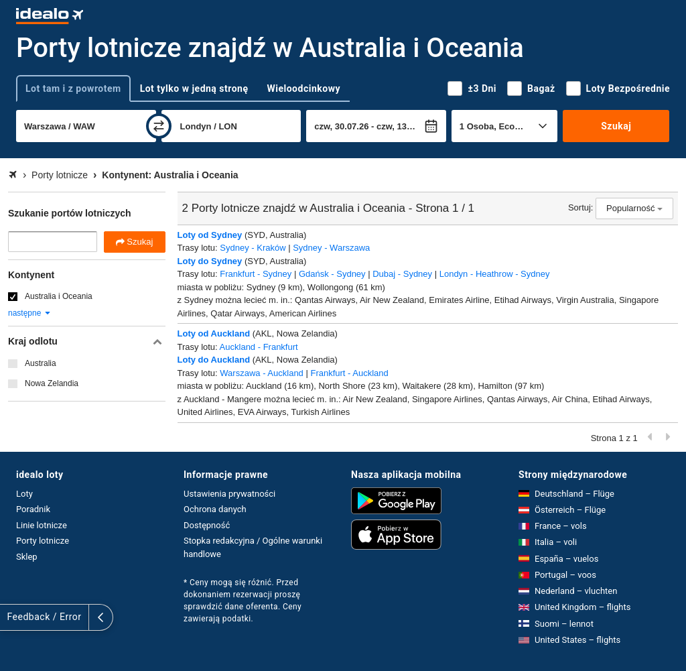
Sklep (27, 557)
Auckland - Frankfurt (259, 347)
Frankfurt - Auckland (349, 373)
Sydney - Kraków (252, 248)
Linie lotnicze (41, 525)
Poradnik (33, 509)
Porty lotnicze (42, 541)
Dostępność (207, 525)
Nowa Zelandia (51, 383)
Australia (40, 363)
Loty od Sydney (210, 235)
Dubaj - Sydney (402, 274)
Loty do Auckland (214, 360)
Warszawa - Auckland (261, 373)
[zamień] (159, 126)
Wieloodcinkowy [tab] (303, 88)
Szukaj (616, 126)
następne (30, 313)
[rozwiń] (12, 617)
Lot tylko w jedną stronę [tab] (194, 88)
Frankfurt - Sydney (255, 274)
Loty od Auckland (214, 333)
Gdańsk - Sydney (332, 274)
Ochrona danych (215, 509)
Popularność (634, 208)
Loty (24, 494)
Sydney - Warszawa (331, 248)
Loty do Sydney (210, 261)
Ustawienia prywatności (229, 494)
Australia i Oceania (58, 296)
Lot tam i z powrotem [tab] (73, 88)
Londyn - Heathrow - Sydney (494, 274)
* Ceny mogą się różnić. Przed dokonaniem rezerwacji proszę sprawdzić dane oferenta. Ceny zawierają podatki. (242, 600)
